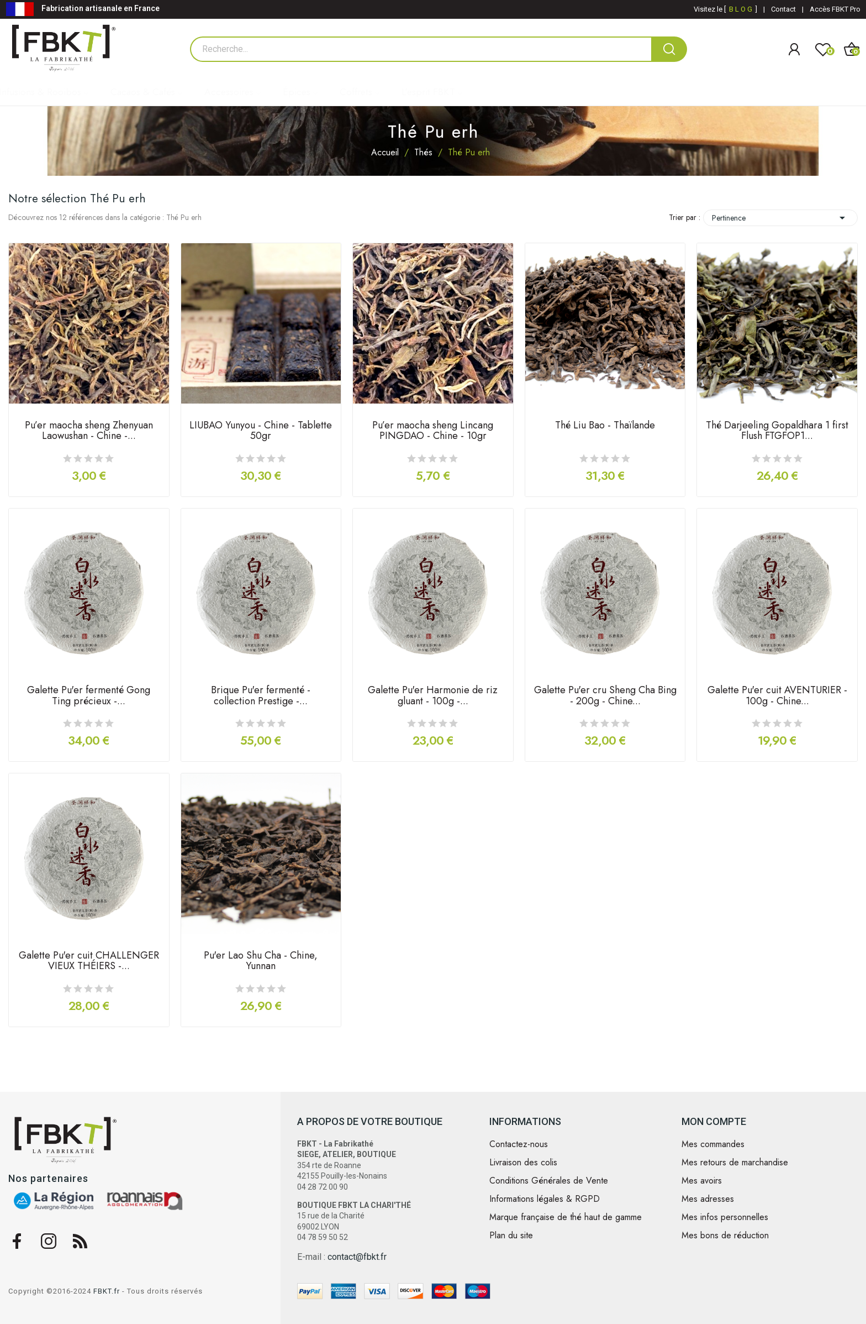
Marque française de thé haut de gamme (565, 1217)
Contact (783, 9)
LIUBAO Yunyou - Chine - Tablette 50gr (260, 431)
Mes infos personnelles (725, 1217)
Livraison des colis (523, 1162)
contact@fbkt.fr (357, 1257)
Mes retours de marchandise (735, 1162)
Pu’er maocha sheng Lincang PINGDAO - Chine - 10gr (432, 431)
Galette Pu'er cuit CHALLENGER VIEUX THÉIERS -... (89, 962)
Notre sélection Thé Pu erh (77, 198)
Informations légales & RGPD (544, 1199)
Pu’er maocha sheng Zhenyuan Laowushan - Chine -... (89, 431)
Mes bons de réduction (725, 1235)
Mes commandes (713, 1144)
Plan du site (511, 1235)
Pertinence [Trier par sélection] (780, 217)
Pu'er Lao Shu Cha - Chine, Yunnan (261, 962)
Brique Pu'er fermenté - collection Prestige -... (260, 696)
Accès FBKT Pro (835, 9)
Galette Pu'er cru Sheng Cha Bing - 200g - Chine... (605, 696)
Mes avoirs (702, 1180)
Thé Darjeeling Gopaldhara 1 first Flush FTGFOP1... (777, 431)
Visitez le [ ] (725, 9)
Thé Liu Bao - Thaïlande (605, 426)
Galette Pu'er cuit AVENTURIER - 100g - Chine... (777, 696)
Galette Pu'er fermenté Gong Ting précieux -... (88, 696)
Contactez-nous (518, 1144)
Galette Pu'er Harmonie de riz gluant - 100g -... (433, 696)
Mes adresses (708, 1199)
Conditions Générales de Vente (548, 1180)
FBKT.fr (106, 1291)
